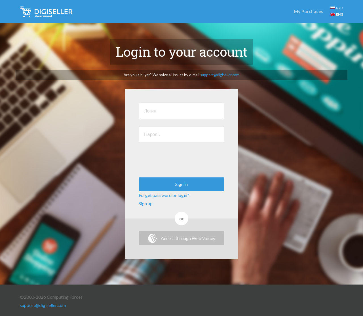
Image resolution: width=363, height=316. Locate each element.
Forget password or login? (164, 195)
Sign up (146, 203)
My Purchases (308, 11)
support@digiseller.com (219, 75)
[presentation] (182, 161)
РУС (336, 8)
